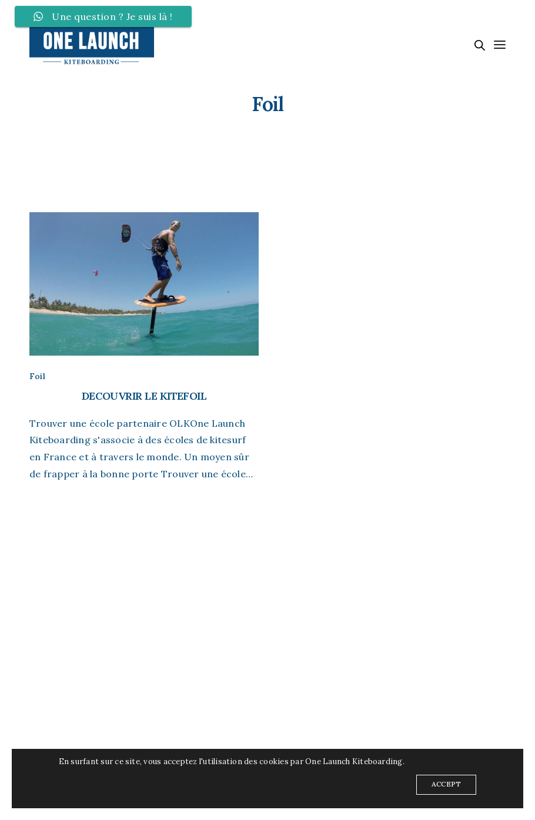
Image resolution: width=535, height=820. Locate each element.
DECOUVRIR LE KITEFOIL (144, 396)
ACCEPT (446, 783)
